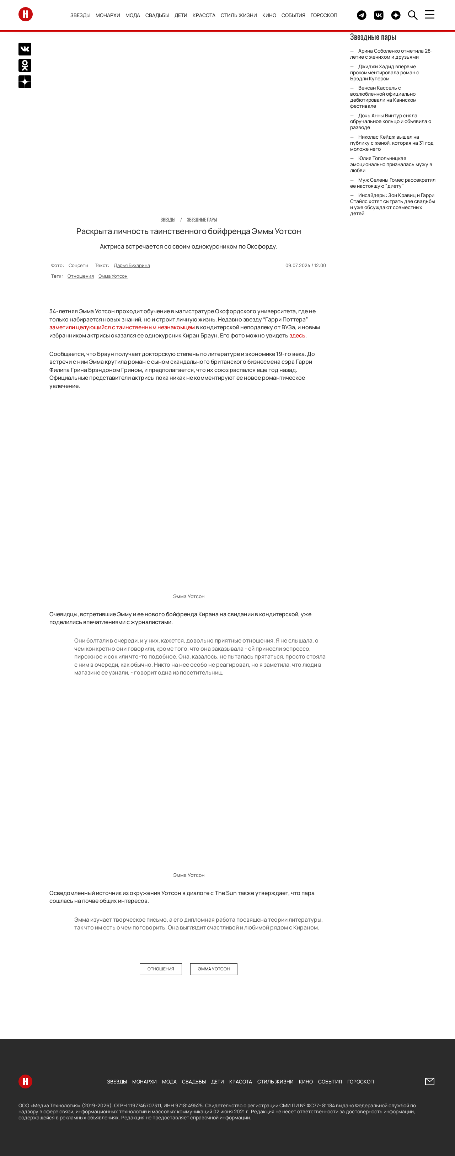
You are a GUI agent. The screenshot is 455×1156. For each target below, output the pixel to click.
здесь (297, 335)
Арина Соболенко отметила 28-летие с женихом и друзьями (391, 53)
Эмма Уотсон (113, 276)
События (296, 15)
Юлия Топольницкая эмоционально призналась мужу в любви (391, 164)
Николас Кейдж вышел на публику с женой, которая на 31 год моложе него (392, 142)
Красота (206, 15)
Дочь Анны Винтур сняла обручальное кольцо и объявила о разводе (390, 121)
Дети (183, 15)
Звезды (83, 15)
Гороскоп (326, 15)
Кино (272, 15)
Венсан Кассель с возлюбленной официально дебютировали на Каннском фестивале (383, 96)
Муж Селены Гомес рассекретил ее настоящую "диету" (392, 182)
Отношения (81, 276)
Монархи (110, 15)
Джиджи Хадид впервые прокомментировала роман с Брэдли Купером (384, 72)
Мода (135, 15)
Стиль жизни (241, 15)
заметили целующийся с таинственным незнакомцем (122, 327)
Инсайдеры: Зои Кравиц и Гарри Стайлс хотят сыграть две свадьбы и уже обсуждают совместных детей (392, 204)
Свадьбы (160, 15)
